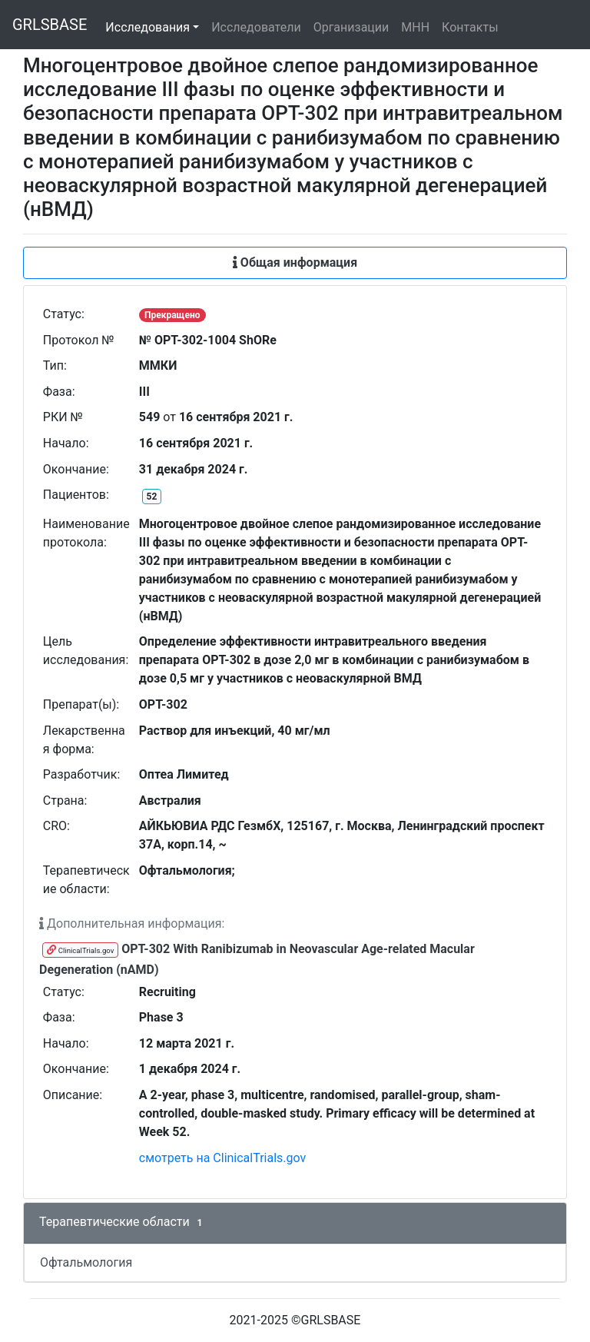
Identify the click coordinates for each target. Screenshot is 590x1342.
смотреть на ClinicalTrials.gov (223, 1158)
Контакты (470, 27)
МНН (415, 27)
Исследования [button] (147, 27)
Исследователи (255, 27)
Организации (351, 27)
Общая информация (295, 262)
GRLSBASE (49, 24)
